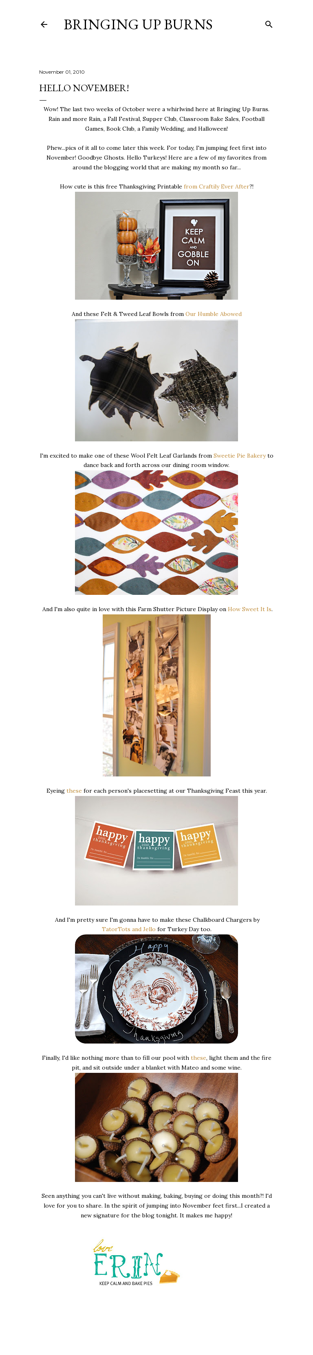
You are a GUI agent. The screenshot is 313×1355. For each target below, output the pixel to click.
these (74, 790)
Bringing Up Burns (138, 24)
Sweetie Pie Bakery (240, 455)
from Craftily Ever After (216, 186)
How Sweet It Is (249, 609)
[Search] (269, 23)
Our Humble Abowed (213, 314)
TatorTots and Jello (129, 929)
